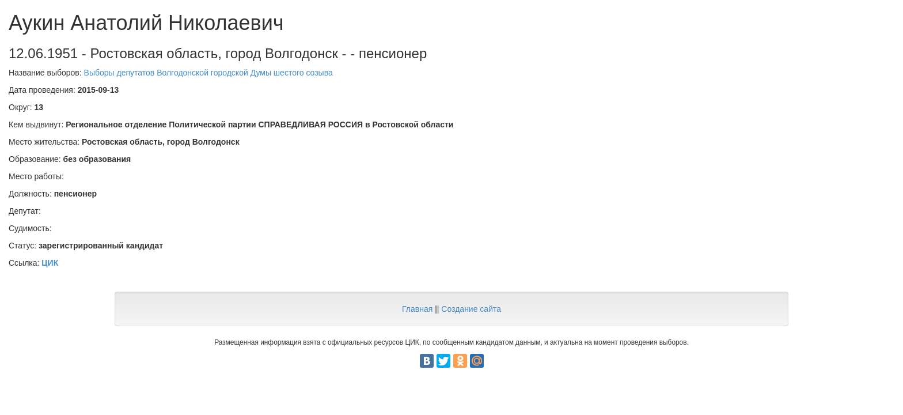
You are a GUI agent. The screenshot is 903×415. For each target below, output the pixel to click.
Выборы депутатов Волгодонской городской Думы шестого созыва (208, 72)
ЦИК (49, 262)
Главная (417, 309)
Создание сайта (471, 309)
